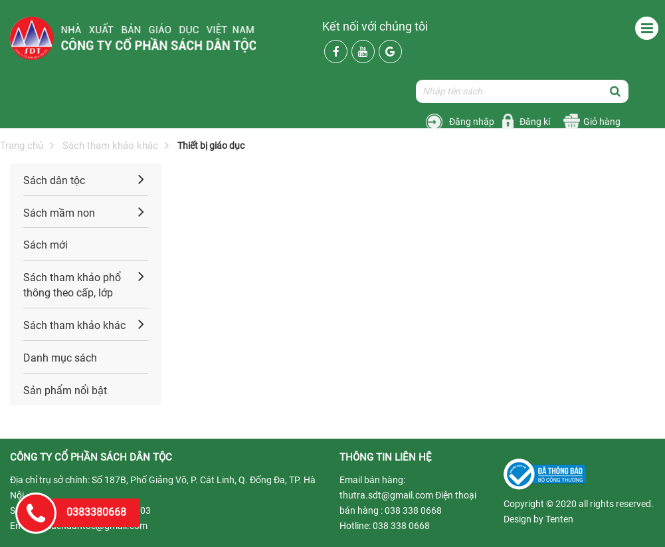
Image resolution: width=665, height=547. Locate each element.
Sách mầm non (59, 213)
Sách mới (45, 245)
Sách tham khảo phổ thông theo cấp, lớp (72, 285)
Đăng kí (535, 121)
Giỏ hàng (601, 121)
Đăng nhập (471, 121)
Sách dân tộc (54, 180)
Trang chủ (21, 146)
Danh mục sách (60, 358)
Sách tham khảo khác (110, 146)
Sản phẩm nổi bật (65, 390)
